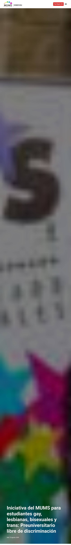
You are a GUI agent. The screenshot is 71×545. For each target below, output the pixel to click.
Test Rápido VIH (58, 4)
